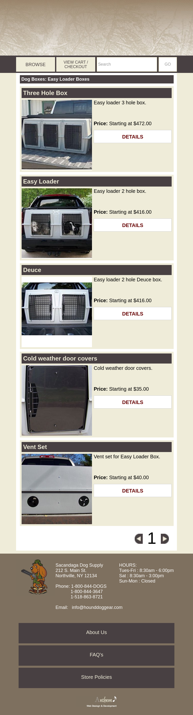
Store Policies (96, 677)
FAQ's (96, 654)
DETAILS (132, 137)
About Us (96, 632)
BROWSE (35, 64)
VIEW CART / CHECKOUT (76, 64)
